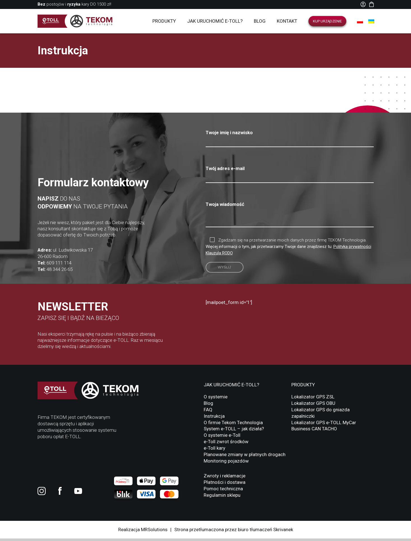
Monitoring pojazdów (226, 463)
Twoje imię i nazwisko (290, 137)
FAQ (208, 412)
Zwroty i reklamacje (224, 478)
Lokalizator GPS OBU (313, 405)
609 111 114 (59, 265)
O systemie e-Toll (222, 437)
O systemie (215, 399)
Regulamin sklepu (222, 497)
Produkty (164, 21)
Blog (260, 21)
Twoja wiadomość (290, 216)
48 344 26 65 (60, 272)
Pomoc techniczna (223, 491)
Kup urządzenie (327, 21)
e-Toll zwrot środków (226, 444)
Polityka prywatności (352, 249)
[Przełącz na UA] (371, 21)
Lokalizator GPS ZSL (313, 399)
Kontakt (287, 21)
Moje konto (363, 4)
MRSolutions (154, 532)
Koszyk (371, 4)
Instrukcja (214, 418)
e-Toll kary (214, 450)
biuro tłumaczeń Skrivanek (265, 532)
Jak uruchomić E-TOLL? (215, 21)
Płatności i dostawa (224, 484)
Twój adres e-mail (290, 173)
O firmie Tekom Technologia (233, 425)
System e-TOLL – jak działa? (234, 431)
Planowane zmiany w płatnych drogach (244, 457)
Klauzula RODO (219, 255)
